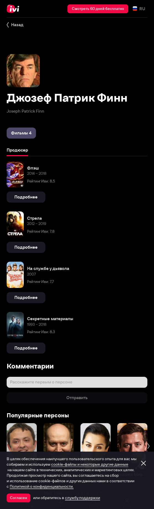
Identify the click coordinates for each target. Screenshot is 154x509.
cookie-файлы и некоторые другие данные (89, 464)
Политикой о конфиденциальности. (42, 486)
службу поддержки (82, 497)
